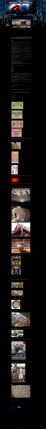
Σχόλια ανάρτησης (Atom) (23, 427)
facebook (6, 19)
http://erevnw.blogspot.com (13, 404)
